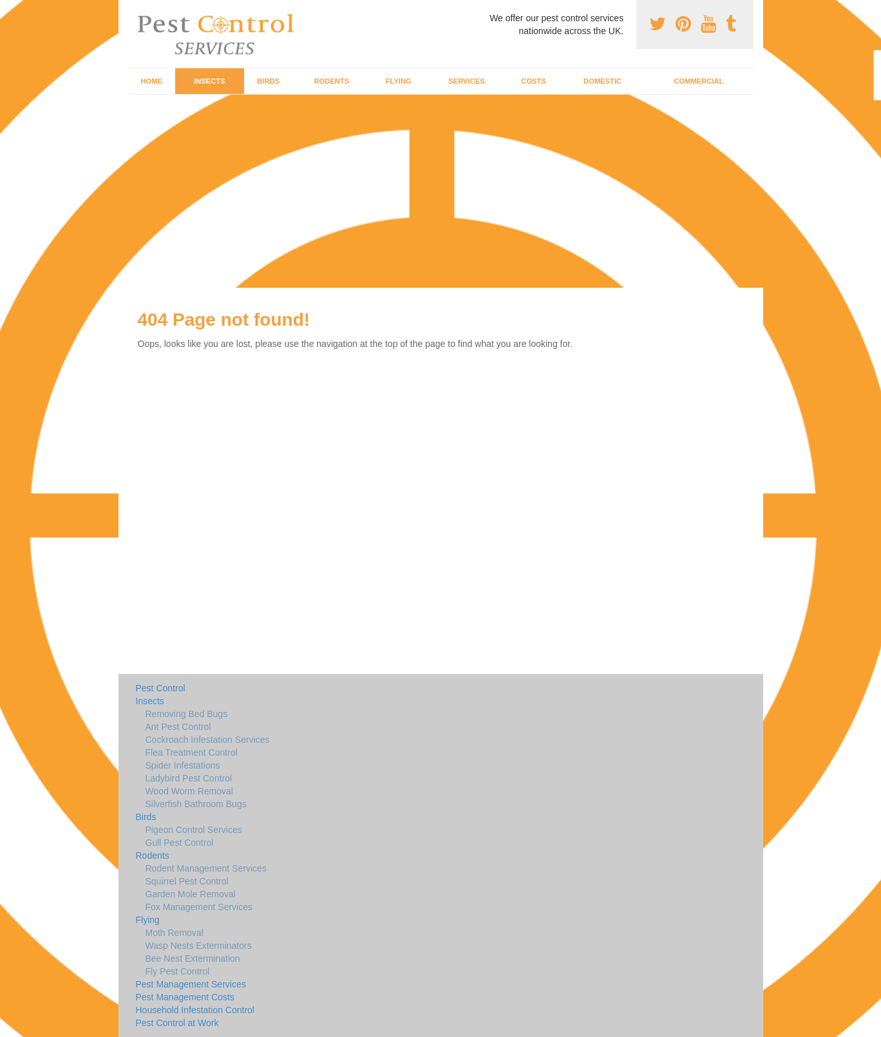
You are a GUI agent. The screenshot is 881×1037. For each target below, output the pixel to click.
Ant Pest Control (178, 727)
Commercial (698, 81)
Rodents (332, 81)
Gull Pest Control (180, 842)
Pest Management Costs (185, 997)
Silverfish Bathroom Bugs (196, 804)
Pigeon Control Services (194, 830)
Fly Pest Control (178, 971)
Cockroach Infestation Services (208, 739)
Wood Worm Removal (189, 791)
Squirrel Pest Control (187, 881)
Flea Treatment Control (192, 752)
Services (466, 81)
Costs (533, 81)
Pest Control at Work (177, 1023)
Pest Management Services (191, 984)
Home (152, 81)
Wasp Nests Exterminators (199, 945)
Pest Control (160, 688)
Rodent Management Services (206, 868)
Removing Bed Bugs (187, 714)
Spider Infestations (183, 765)
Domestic (602, 81)
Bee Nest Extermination (193, 958)
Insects (209, 81)
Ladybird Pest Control (189, 778)
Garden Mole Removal (191, 894)
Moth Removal (175, 933)
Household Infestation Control (195, 1010)
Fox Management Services (199, 907)
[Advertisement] (440, 191)
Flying (399, 81)
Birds (268, 81)
